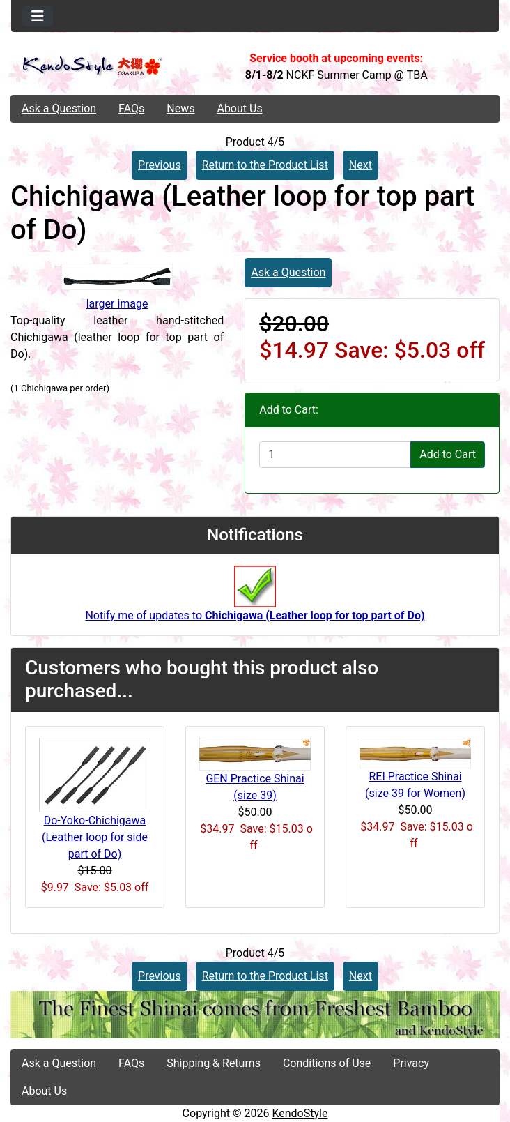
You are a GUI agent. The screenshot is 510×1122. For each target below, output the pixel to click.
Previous (159, 165)
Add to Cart (447, 454)
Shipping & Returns (214, 1063)
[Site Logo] (92, 67)
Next (360, 165)
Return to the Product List (265, 165)
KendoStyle (299, 1113)
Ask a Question (59, 108)
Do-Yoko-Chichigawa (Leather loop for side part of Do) (95, 837)
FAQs (131, 108)
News (180, 108)
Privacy (411, 1063)
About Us (239, 108)
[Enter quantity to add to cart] (335, 454)
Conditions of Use (327, 1063)
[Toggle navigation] (37, 16)
